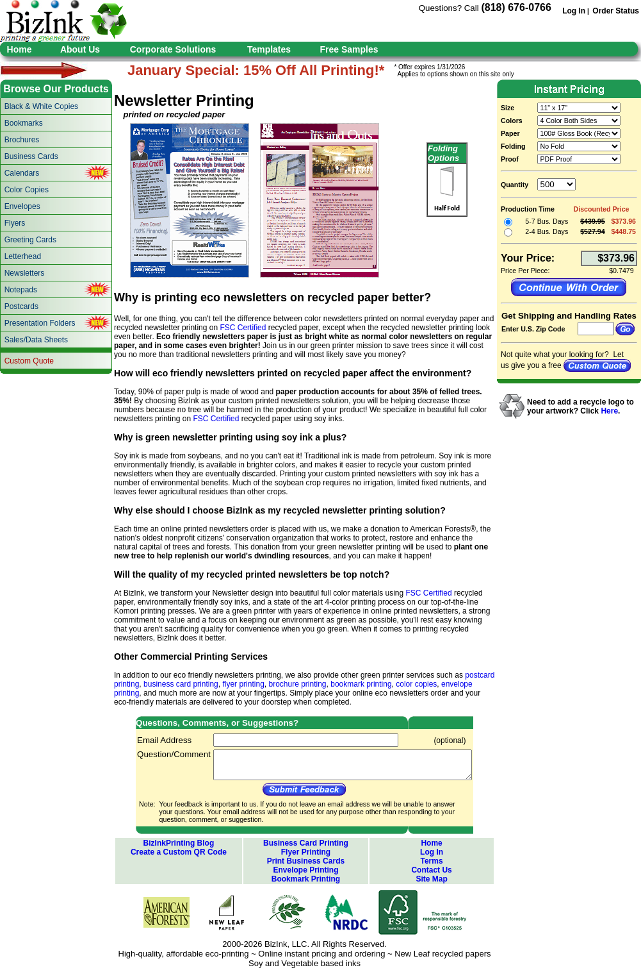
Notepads (20, 289)
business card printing (180, 684)
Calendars (22, 173)
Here (609, 410)
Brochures (22, 139)
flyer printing (243, 684)
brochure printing (297, 684)
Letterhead (22, 256)
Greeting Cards (30, 239)
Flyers (15, 223)
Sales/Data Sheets (36, 339)
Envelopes (22, 206)
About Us (80, 49)
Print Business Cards (306, 861)
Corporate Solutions (173, 49)
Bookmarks (23, 123)
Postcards (21, 306)
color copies (416, 684)
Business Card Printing (305, 843)
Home (19, 49)
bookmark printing (360, 684)
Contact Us (431, 869)
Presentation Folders (40, 323)
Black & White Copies (41, 106)
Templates (269, 49)
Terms (432, 861)
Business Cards (31, 156)
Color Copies (26, 189)
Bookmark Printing (306, 878)
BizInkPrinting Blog (179, 843)
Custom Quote (29, 360)
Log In (573, 10)
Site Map (431, 878)
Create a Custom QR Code (179, 852)
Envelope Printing (305, 869)
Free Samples (349, 49)
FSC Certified (243, 327)
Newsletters (24, 273)
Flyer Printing (305, 852)
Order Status (615, 10)
